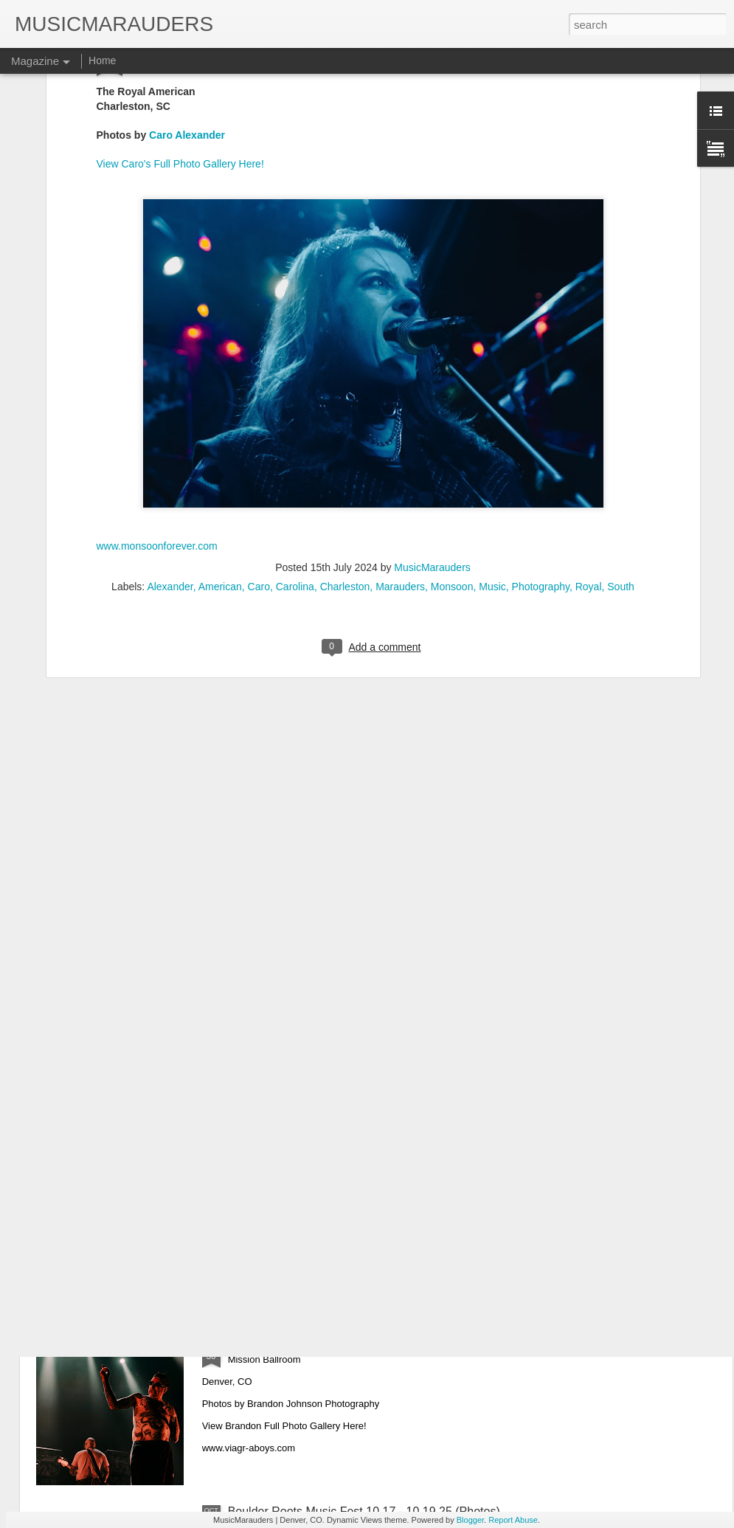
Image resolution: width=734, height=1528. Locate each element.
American (220, 444)
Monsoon (452, 444)
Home (102, 60)
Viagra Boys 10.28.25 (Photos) (308, 1344)
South (620, 444)
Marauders (400, 444)
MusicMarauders (432, 425)
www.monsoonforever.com (157, 403)
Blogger (470, 1519)
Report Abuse (513, 1519)
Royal (588, 444)
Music (492, 444)
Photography (540, 444)
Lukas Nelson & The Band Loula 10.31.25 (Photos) (361, 1176)
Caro (259, 444)
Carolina (295, 444)
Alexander (170, 444)
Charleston (345, 444)
